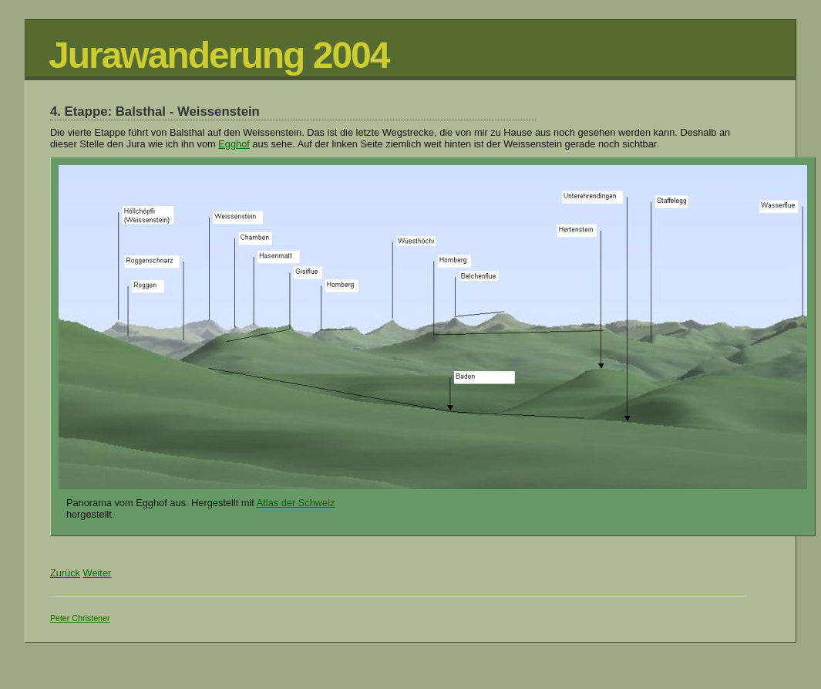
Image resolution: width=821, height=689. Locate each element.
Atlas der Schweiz (296, 502)
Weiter (97, 573)
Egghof (234, 144)
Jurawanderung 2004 (219, 55)
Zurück (65, 573)
